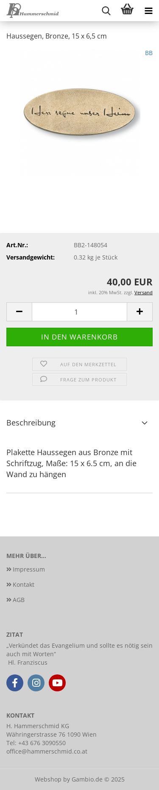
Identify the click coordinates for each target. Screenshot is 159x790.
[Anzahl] (79, 311)
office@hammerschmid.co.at (46, 751)
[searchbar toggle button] (106, 10)
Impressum (29, 569)
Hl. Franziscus (27, 662)
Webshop (48, 779)
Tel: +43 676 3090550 (36, 743)
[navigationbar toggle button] (148, 10)
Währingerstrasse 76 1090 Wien (51, 734)
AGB (19, 600)
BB (149, 53)
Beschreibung (31, 422)
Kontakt (23, 584)
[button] (19, 311)
